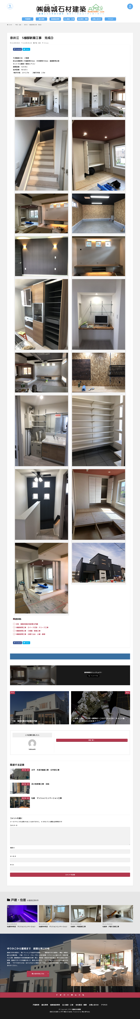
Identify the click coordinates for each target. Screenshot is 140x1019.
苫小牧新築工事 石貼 (40, 784)
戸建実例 (27, 19)
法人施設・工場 (69, 19)
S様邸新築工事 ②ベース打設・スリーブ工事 (32, 627)
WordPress (86, 1012)
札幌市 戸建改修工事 (78, 927)
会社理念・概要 (83, 19)
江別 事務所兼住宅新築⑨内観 (27, 624)
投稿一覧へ (91, 740)
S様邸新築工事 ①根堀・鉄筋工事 (28, 631)
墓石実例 (41, 19)
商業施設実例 (55, 19)
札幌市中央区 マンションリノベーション (21, 927)
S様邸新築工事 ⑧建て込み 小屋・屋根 (30, 634)
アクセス (110, 19)
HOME (10, 25)
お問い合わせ (96, 19)
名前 (12, 847)
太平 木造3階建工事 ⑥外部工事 (45, 770)
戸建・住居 (18, 25)
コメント (13, 825)
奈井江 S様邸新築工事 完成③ (32, 25)
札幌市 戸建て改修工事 (111, 927)
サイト (12, 864)
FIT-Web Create (66, 1012)
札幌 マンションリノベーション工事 (46, 798)
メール (13, 856)
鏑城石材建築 (76, 1009)
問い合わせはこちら (38, 974)
